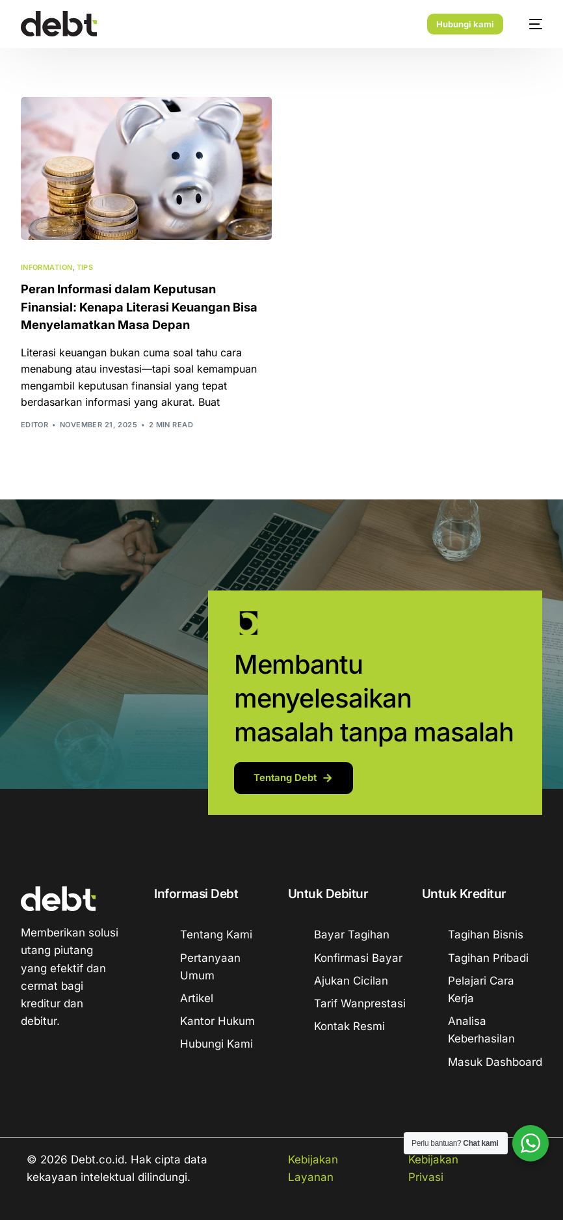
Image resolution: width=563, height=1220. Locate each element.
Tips (85, 267)
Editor (35, 424)
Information (47, 267)
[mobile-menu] (529, 24)
